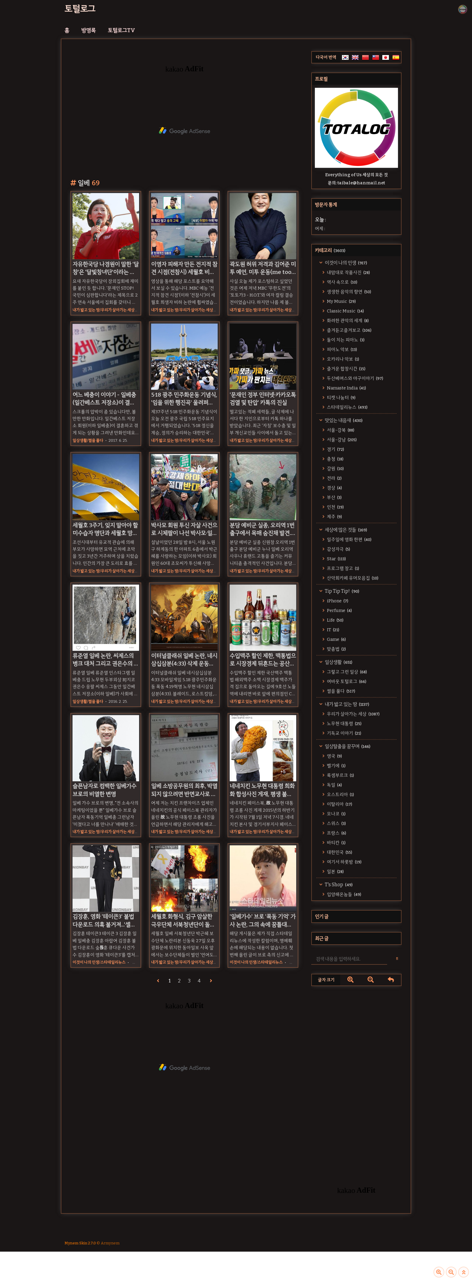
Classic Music (345, 311)
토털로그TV (121, 30)
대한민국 (339, 852)
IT (332, 629)
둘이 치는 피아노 (345, 340)
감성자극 (338, 549)
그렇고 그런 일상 (346, 672)
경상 (334, 487)
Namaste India (346, 388)
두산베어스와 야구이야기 (354, 378)
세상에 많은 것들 (345, 530)
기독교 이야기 (343, 733)
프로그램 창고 (342, 568)
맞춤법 (336, 649)
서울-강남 (341, 439)
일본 (335, 871)
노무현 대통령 (344, 723)
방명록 (88, 30)
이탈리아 (339, 804)
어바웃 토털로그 (346, 681)
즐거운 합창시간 (345, 368)
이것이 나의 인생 (345, 263)
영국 (334, 756)
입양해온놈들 (343, 894)
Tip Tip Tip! (341, 591)
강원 (335, 468)
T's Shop (338, 884)
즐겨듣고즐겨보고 (348, 330)
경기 (335, 449)
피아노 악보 (341, 349)
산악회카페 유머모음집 (352, 578)
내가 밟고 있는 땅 (346, 704)
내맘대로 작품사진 (348, 272)
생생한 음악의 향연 (348, 291)
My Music (341, 301)
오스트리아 (340, 794)
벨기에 (336, 765)
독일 (334, 785)
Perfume (339, 610)
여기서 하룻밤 (344, 862)
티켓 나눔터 (341, 397)
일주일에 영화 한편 (348, 539)
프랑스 (336, 833)
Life (334, 620)
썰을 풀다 (340, 691)
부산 (334, 497)
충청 (334, 459)
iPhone (337, 601)
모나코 (336, 813)
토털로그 (79, 9)
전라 (334, 478)
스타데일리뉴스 (347, 407)
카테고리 (330, 250)
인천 (335, 507)
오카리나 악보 (342, 359)
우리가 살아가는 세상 (353, 714)
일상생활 (338, 662)
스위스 (336, 823)
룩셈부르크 (340, 775)
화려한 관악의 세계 (347, 320)
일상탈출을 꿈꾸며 (347, 746)
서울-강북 (340, 430)
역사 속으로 (341, 282)
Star (336, 558)
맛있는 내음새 (343, 420)
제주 (334, 516)
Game (336, 639)
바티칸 (336, 842)
